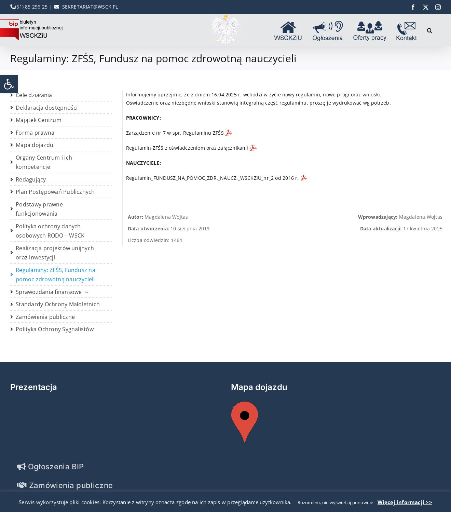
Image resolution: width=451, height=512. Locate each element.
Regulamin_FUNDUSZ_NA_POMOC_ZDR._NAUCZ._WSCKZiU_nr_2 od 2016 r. (212, 178)
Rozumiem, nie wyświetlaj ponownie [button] (335, 502)
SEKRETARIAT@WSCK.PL (90, 6)
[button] (9, 84)
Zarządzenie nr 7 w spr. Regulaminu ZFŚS (175, 133)
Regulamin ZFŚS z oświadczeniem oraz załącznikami (187, 148)
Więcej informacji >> (405, 502)
